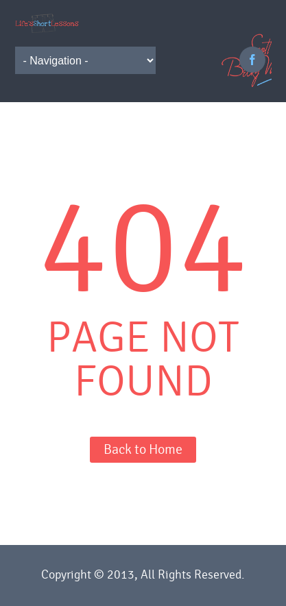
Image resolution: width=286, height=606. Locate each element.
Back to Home (143, 449)
